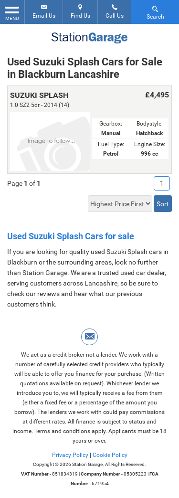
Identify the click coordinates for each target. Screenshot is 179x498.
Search (155, 12)
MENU (12, 13)
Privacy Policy (70, 455)
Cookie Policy (110, 455)
